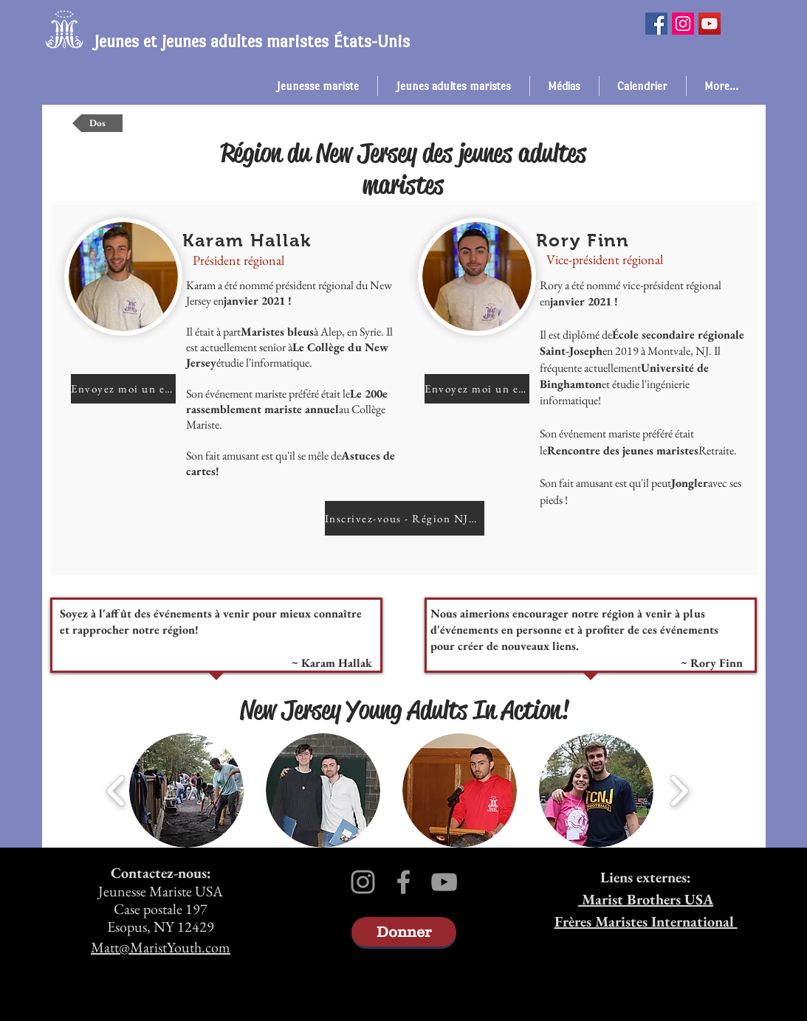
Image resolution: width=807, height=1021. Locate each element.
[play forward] (679, 790)
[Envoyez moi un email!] (123, 389)
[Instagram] (683, 24)
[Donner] (403, 931)
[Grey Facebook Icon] (403, 882)
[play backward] (116, 790)
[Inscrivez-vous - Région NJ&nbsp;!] (404, 518)
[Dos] (97, 123)
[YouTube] (709, 24)
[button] (317, 86)
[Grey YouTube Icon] (444, 882)
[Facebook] (656, 24)
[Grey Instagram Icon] (363, 882)
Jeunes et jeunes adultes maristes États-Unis (252, 41)
